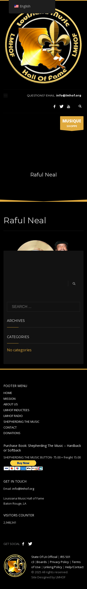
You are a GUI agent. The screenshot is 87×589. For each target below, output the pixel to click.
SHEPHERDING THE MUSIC (21, 421)
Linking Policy (53, 567)
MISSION (9, 399)
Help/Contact (74, 567)
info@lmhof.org (68, 95)
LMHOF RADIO (13, 416)
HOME (7, 393)
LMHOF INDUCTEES (16, 410)
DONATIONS (11, 433)
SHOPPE (72, 124)
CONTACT (10, 427)
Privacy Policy (59, 562)
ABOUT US (10, 404)
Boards (42, 562)
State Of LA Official (44, 557)
